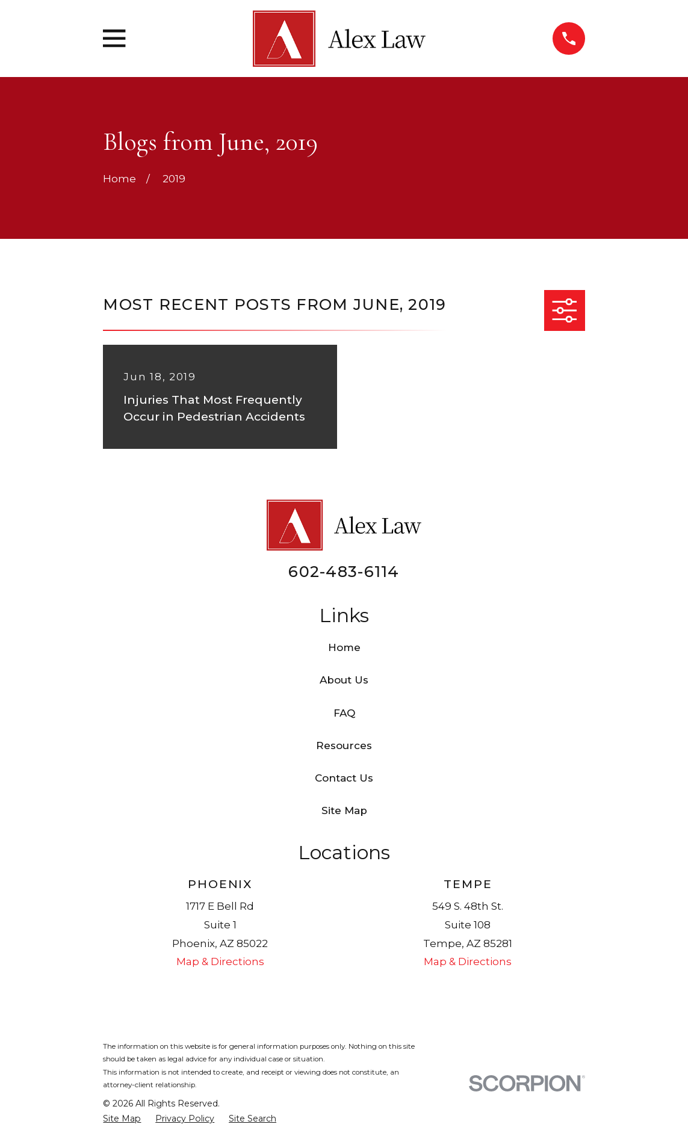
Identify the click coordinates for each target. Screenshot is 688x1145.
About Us (344, 680)
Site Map (344, 810)
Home (344, 647)
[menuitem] (122, 1119)
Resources (344, 745)
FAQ (344, 713)
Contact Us (344, 778)
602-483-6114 (343, 571)
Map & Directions (220, 961)
